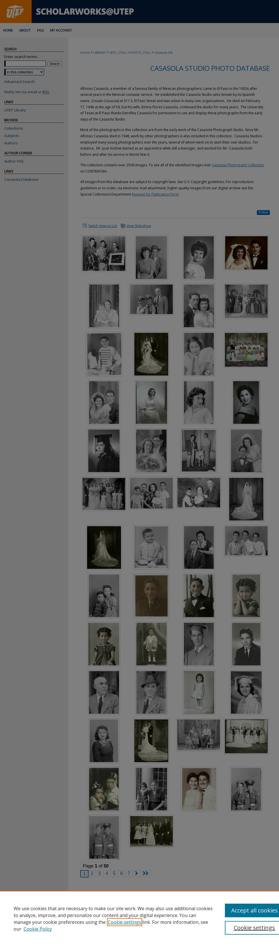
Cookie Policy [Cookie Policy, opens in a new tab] (38, 929)
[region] (139, 918)
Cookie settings (124, 922)
